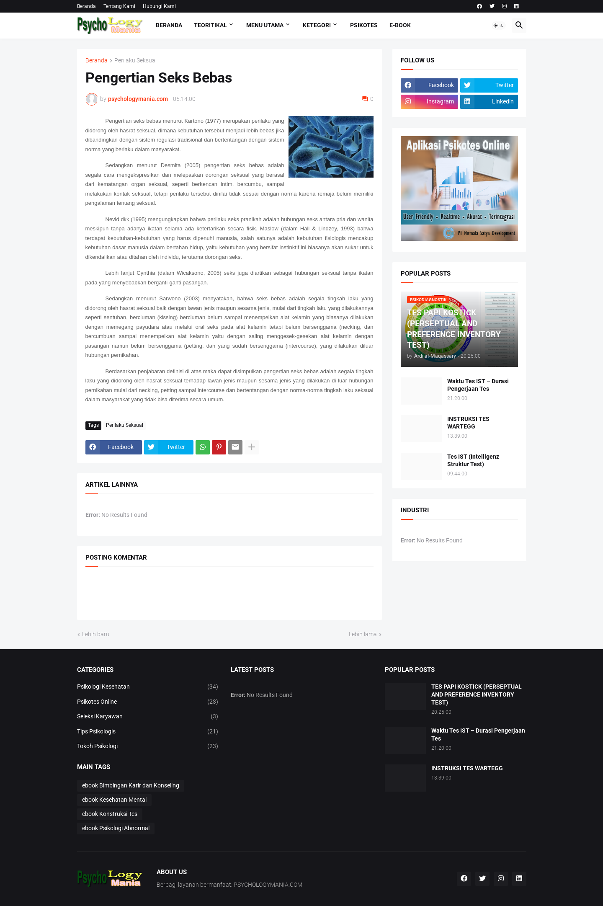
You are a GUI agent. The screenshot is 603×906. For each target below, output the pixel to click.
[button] (499, 25)
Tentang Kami (119, 6)
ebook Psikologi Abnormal (115, 828)
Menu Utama (264, 25)
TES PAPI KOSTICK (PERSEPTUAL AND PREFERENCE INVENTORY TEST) (476, 694)
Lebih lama (363, 634)
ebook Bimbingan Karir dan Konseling (130, 785)
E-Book (400, 25)
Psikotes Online (148, 702)
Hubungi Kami (159, 6)
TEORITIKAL (210, 25)
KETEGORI (317, 25)
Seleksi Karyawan (148, 716)
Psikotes (364, 25)
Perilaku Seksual (135, 60)
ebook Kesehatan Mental (114, 799)
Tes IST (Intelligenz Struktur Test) (473, 460)
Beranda (86, 6)
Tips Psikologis (148, 732)
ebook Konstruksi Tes (109, 813)
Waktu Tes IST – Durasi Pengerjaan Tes (478, 385)
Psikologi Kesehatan (148, 687)
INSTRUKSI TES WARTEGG (468, 423)
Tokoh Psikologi (148, 746)
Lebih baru (95, 634)
